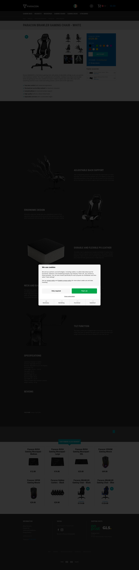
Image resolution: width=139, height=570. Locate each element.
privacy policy (51, 280)
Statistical (92, 303)
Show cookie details (69, 296)
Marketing (61, 303)
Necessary (46, 303)
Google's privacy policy (64, 280)
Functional (77, 303)
